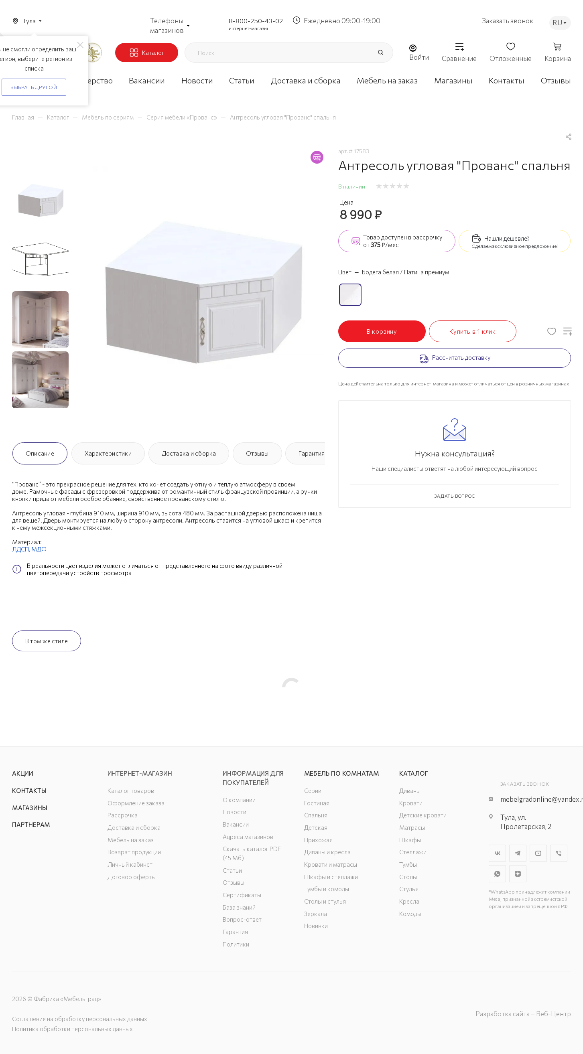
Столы (408, 876)
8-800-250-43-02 (256, 20)
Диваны (409, 790)
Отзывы (257, 453)
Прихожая (318, 839)
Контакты (29, 790)
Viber (558, 853)
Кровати (411, 803)
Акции (22, 773)
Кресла (409, 901)
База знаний (239, 907)
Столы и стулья (325, 901)
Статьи (232, 870)
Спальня (315, 815)
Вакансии (236, 824)
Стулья (408, 888)
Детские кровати (423, 815)
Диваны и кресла (327, 851)
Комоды (410, 913)
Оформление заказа (136, 803)
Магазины (29, 807)
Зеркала (315, 913)
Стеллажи (413, 851)
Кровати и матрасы (330, 864)
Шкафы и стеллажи (331, 876)
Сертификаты (242, 894)
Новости (234, 811)
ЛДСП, (21, 549)
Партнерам (31, 824)
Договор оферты (132, 876)
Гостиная (316, 803)
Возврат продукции (134, 851)
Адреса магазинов (248, 836)
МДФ (39, 549)
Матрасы (412, 827)
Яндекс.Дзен (517, 873)
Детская (315, 827)
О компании (239, 799)
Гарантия (312, 453)
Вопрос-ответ (242, 919)
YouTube (538, 853)
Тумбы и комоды (326, 888)
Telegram (517, 853)
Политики (236, 944)
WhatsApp (497, 873)
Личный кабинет (130, 864)
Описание (40, 453)
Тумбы (408, 864)
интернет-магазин (249, 28)
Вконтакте (497, 853)
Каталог (414, 773)
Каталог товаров (131, 790)
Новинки (316, 925)
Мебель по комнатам (341, 773)
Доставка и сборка (189, 453)
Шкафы (410, 839)
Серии (312, 790)
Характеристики (108, 453)
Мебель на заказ (131, 839)
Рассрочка (123, 815)
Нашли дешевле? (507, 238)
